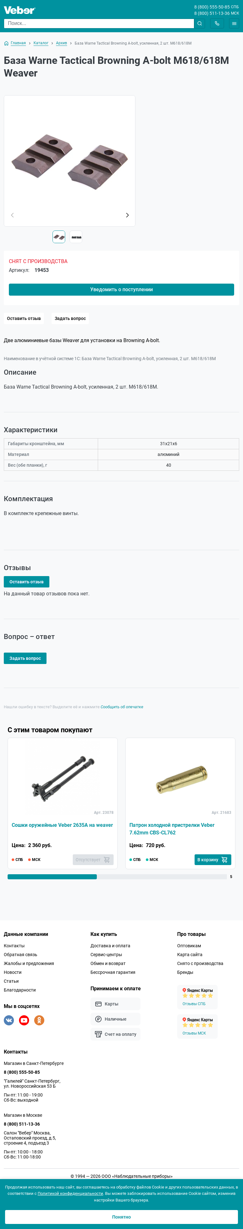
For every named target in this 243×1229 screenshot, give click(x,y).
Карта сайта (189, 954)
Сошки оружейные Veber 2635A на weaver (62, 825)
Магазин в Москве (23, 1115)
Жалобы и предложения (29, 963)
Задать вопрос (70, 318)
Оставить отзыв (24, 318)
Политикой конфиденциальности (70, 1193)
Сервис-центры (106, 954)
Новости (13, 972)
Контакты (14, 945)
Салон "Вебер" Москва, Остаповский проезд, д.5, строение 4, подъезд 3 (30, 1138)
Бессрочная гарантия (112, 972)
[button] (127, 215)
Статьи (11, 981)
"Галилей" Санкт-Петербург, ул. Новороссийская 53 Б (32, 1083)
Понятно (121, 1217)
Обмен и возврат (108, 963)
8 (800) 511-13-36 (212, 13)
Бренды (185, 972)
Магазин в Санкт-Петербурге (34, 1063)
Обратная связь (20, 954)
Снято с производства (200, 963)
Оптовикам (189, 945)
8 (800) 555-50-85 (212, 6)
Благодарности (20, 989)
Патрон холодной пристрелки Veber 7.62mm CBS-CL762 (172, 829)
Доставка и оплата (110, 945)
